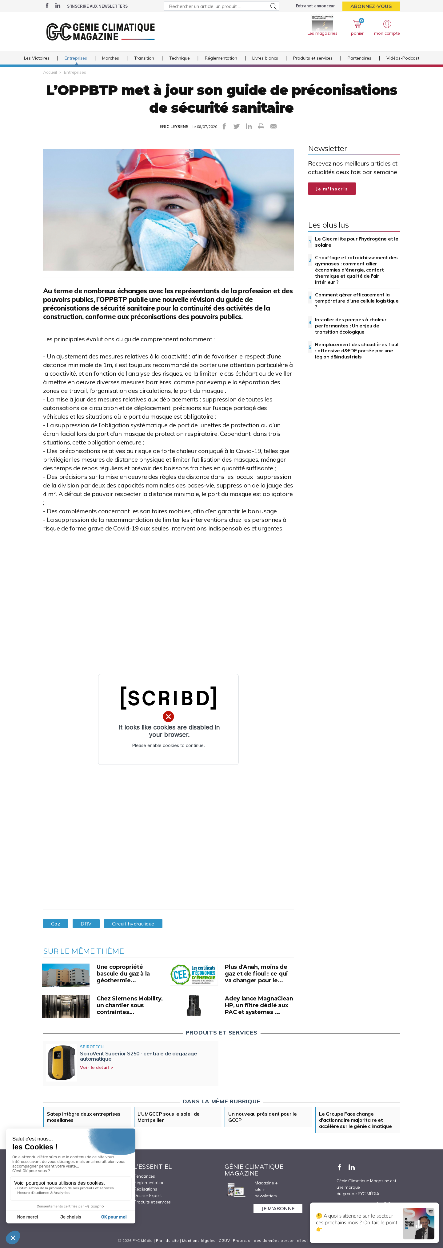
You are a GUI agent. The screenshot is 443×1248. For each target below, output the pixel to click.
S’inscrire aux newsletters (97, 6)
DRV (86, 924)
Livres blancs (265, 58)
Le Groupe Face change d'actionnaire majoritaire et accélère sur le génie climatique (355, 1120)
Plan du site (167, 1240)
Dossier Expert (148, 1195)
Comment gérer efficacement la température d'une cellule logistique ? (356, 300)
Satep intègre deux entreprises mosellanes (84, 1117)
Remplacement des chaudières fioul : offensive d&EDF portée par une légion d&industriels (356, 350)
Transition (144, 58)
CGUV (224, 1240)
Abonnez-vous (371, 6)
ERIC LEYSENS (174, 126)
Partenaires (359, 58)
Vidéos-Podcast (402, 58)
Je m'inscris (332, 189)
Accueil (50, 72)
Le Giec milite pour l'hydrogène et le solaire (356, 242)
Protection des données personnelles (269, 1240)
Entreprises (76, 58)
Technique (179, 58)
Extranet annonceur (315, 6)
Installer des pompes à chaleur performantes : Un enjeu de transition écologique (350, 325)
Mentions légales (199, 1240)
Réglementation (221, 58)
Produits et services (313, 58)
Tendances (144, 1176)
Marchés (110, 58)
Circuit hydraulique (133, 924)
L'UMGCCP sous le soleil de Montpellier (169, 1117)
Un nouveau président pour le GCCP (262, 1117)
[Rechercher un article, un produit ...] (221, 6)
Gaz (55, 924)
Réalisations (145, 1189)
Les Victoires (37, 58)
